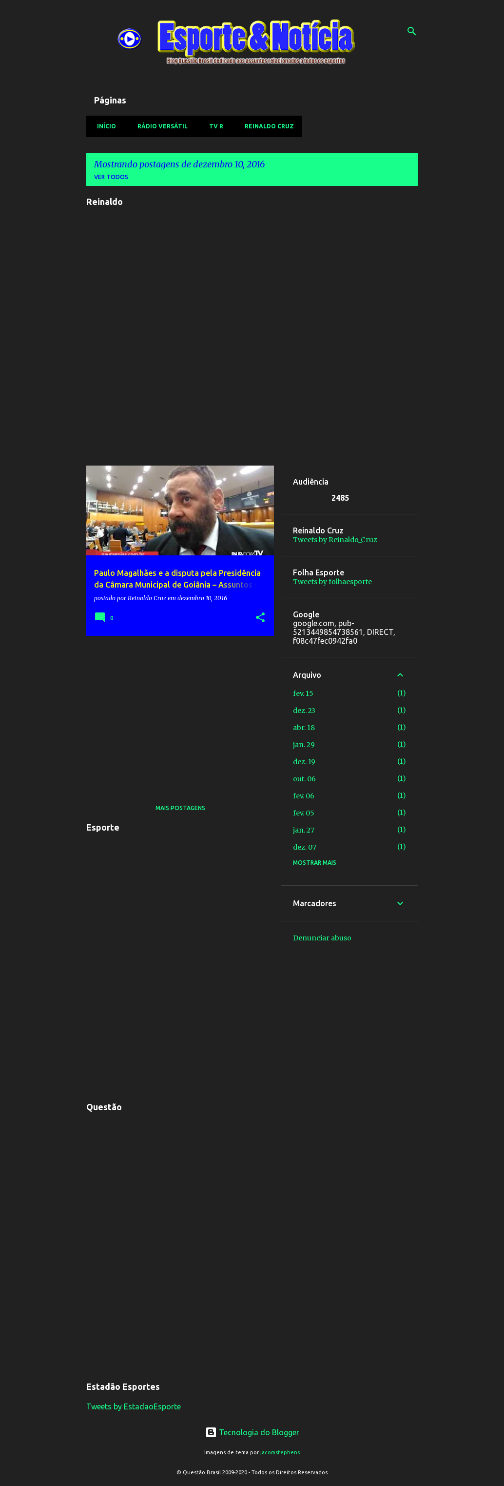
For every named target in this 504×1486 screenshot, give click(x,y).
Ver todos (111, 177)
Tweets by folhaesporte (332, 581)
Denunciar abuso (322, 938)
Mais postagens (180, 808)
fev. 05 (303, 813)
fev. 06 (303, 796)
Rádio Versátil (160, 126)
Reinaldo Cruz (266, 126)
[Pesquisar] (412, 31)
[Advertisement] (176, 711)
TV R (213, 126)
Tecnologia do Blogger (252, 1432)
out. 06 (304, 778)
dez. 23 (304, 710)
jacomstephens (280, 1452)
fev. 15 (303, 693)
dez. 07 (304, 847)
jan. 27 (303, 830)
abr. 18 (304, 727)
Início (103, 126)
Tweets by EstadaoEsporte (133, 1406)
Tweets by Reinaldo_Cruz (335, 539)
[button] (260, 618)
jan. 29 (304, 744)
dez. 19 (304, 761)
